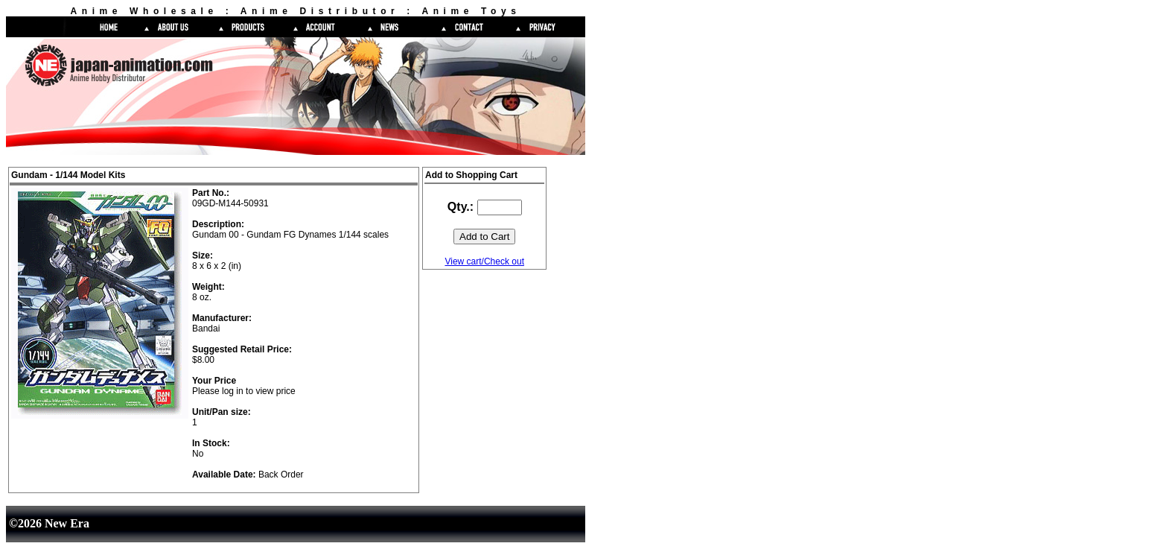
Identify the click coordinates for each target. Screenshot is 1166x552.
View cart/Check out (484, 261)
